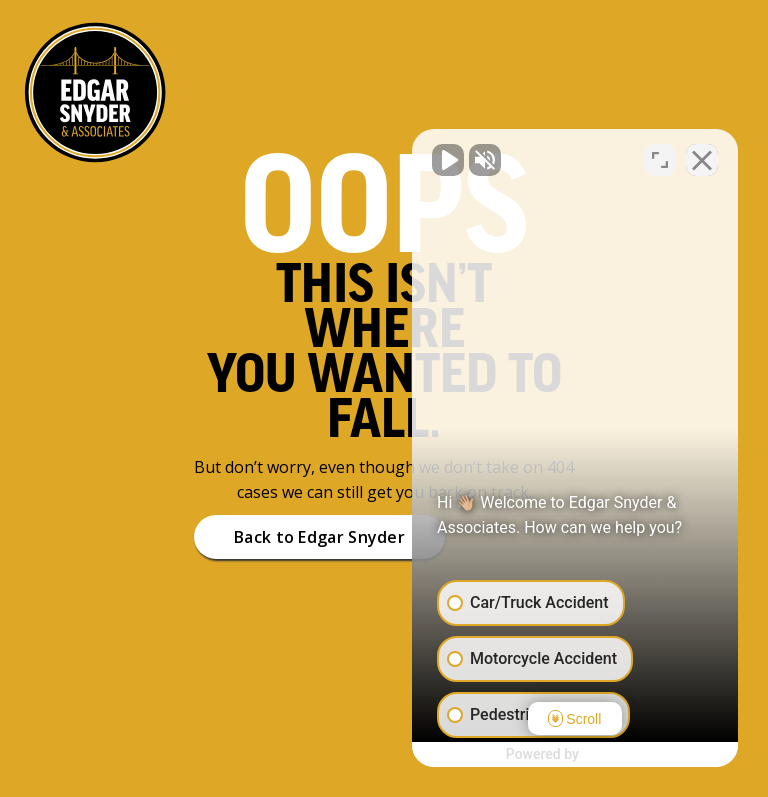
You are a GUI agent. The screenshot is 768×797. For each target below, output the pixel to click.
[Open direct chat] (660, 158)
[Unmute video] (414, 158)
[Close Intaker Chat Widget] (702, 158)
